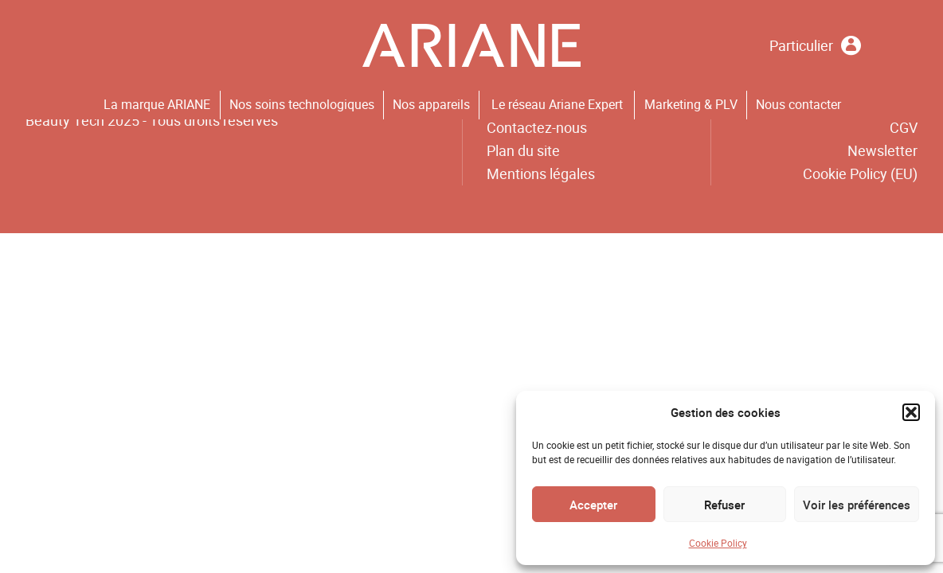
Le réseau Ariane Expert (557, 104)
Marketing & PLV (691, 104)
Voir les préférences (856, 505)
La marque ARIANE (157, 104)
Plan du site (523, 150)
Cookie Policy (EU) (860, 173)
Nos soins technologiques (301, 104)
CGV (904, 127)
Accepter (593, 505)
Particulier (815, 46)
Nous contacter (798, 104)
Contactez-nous (537, 127)
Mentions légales (541, 173)
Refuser (724, 505)
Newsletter (882, 150)
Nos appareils (431, 104)
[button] (911, 412)
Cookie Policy (718, 542)
